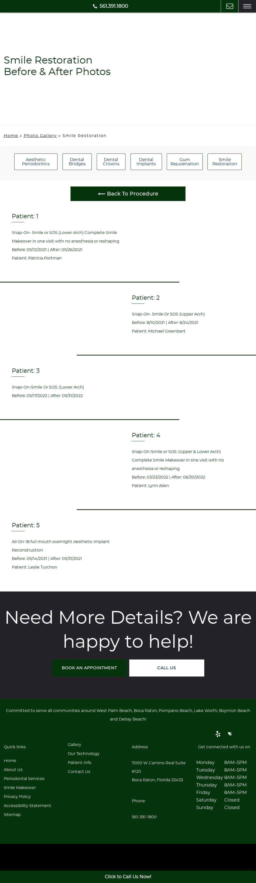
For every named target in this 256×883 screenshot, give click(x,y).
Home (11, 136)
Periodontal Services (24, 778)
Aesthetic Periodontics (36, 162)
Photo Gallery (40, 136)
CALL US (167, 668)
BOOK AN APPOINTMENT (89, 668)
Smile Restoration (224, 162)
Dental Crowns (111, 162)
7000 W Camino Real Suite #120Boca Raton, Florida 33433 (159, 771)
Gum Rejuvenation (184, 162)
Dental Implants (146, 162)
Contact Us (79, 772)
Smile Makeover (20, 788)
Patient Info (79, 762)
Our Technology (84, 754)
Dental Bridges (77, 162)
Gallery (74, 744)
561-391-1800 (144, 817)
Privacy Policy (17, 796)
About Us (13, 770)
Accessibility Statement (27, 806)
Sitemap (12, 814)
